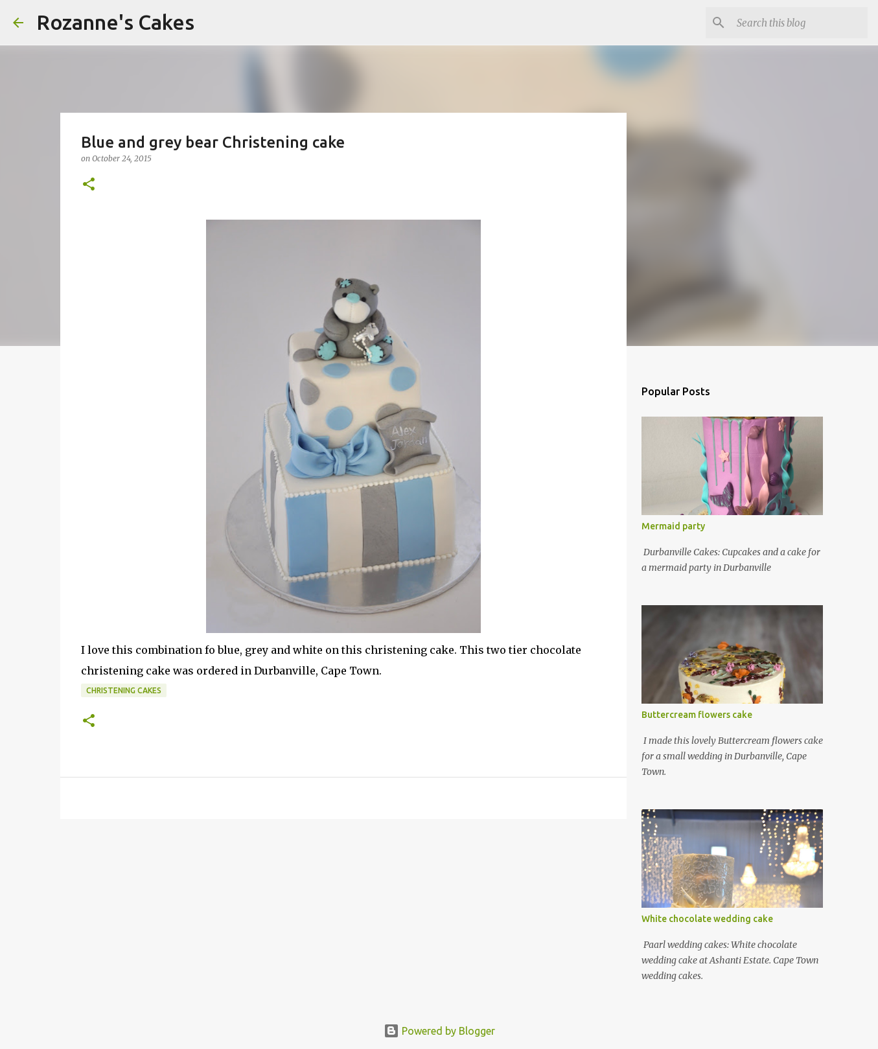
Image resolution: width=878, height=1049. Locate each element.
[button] (89, 185)
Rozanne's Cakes (115, 22)
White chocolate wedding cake (707, 919)
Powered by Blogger (439, 1031)
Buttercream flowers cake (696, 714)
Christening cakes (123, 690)
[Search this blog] (800, 22)
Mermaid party (673, 526)
